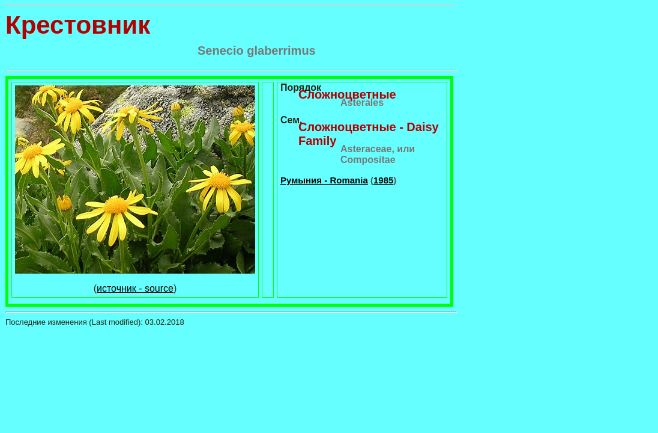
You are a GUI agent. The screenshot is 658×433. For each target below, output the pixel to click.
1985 (383, 180)
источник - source (135, 288)
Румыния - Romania (324, 180)
